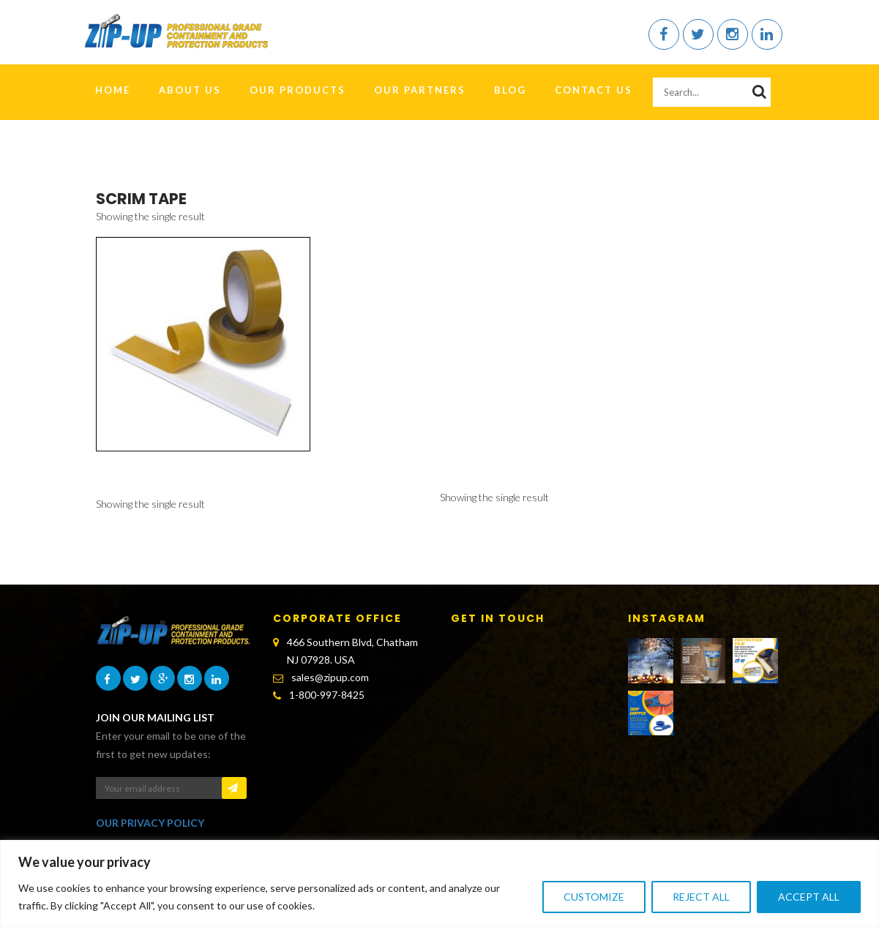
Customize (594, 896)
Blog (510, 90)
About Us (190, 90)
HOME (112, 90)
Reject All (701, 896)
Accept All (808, 896)
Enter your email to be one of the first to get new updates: (171, 744)
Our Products (297, 90)
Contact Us (593, 90)
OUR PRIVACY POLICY (150, 823)
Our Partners (419, 90)
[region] (439, 883)
